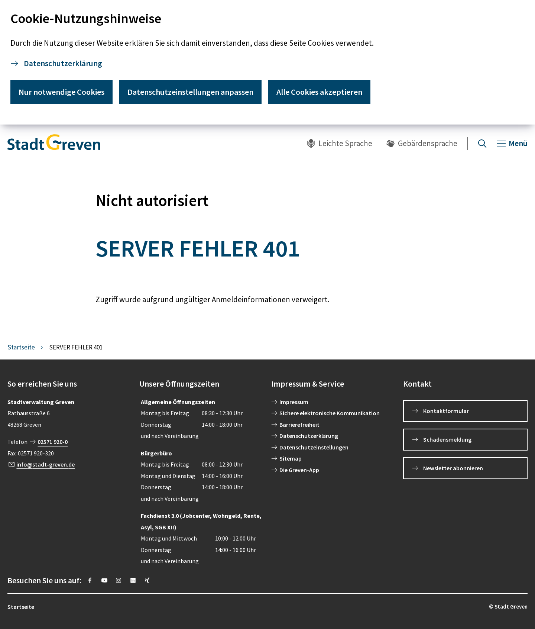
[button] (69, 384)
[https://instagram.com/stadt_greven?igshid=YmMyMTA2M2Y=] (118, 580)
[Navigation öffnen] (512, 143)
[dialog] (267, 62)
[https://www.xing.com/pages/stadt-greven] (147, 580)
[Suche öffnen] (482, 143)
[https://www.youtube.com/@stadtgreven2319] (104, 580)
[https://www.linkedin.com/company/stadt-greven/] (133, 580)
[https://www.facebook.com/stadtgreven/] (90, 580)
